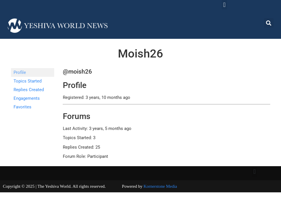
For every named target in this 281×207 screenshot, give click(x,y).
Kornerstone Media (160, 186)
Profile (20, 72)
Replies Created (29, 89)
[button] (224, 4)
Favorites (22, 107)
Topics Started (28, 81)
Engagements (27, 98)
